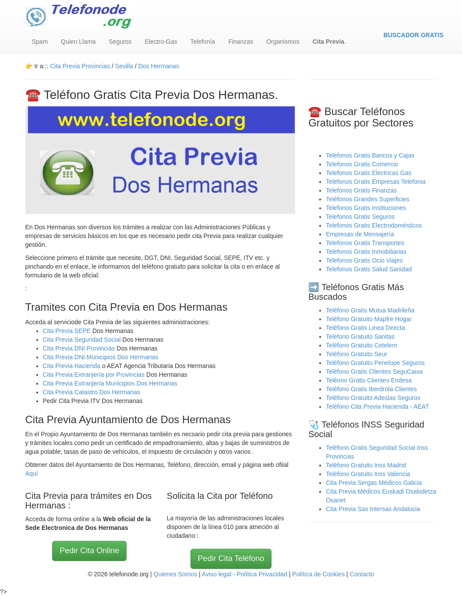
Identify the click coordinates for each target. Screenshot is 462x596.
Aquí (31, 473)
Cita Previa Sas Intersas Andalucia (373, 508)
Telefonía (202, 41)
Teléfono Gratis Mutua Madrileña (370, 310)
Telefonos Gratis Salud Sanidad (369, 269)
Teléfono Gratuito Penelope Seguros (375, 362)
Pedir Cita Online (89, 550)
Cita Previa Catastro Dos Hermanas (92, 392)
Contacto (362, 574)
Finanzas (240, 41)
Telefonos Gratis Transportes (365, 242)
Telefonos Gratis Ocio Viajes (364, 260)
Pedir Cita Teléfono (231, 558)
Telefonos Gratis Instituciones (366, 207)
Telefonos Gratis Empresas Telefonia (376, 181)
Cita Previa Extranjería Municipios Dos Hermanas (110, 383)
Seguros (120, 41)
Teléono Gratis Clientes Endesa (369, 380)
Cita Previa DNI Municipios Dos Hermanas (101, 357)
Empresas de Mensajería (360, 234)
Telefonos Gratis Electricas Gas (368, 172)
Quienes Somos (176, 574)
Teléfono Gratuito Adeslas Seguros (373, 397)
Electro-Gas (161, 41)
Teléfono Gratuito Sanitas (360, 336)
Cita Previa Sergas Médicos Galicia (374, 482)
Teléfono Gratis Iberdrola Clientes (371, 389)
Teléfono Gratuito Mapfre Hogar (369, 319)
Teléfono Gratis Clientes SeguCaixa (374, 371)
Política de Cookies (318, 574)
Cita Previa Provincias (80, 66)
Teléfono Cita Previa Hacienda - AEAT (377, 406)
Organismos (282, 41)
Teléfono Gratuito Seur (356, 354)
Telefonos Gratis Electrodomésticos (374, 225)
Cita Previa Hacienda (72, 365)
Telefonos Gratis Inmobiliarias (366, 251)
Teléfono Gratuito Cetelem (361, 345)
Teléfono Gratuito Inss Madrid (366, 465)
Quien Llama (78, 41)
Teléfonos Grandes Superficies (367, 199)
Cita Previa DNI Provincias (80, 348)
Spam (40, 41)
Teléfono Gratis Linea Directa (365, 327)
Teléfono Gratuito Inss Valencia (368, 473)
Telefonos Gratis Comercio (362, 164)
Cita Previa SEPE (67, 330)
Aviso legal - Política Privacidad (244, 574)
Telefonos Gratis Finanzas (361, 190)
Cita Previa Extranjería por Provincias (94, 374)
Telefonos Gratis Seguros (360, 216)
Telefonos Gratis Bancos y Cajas (370, 155)
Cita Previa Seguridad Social (83, 339)
